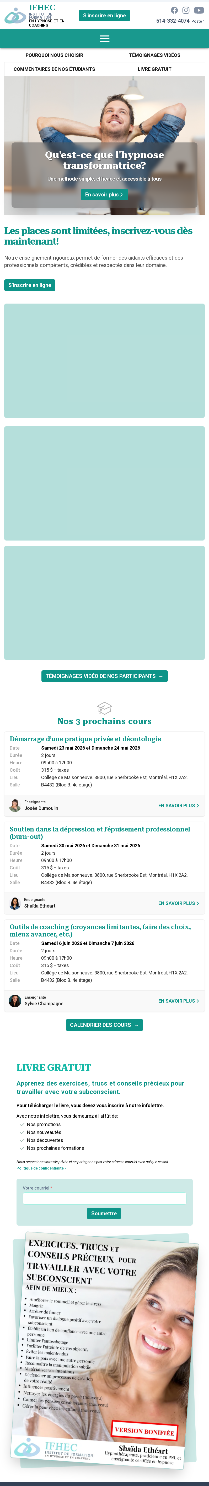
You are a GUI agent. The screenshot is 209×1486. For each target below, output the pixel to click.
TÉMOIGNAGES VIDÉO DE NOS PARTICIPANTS (105, 676)
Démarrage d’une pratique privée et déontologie (85, 739)
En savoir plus (104, 194)
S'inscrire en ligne (104, 15)
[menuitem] (105, 38)
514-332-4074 (172, 21)
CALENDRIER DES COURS (104, 1025)
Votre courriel (37, 1188)
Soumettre (104, 1213)
